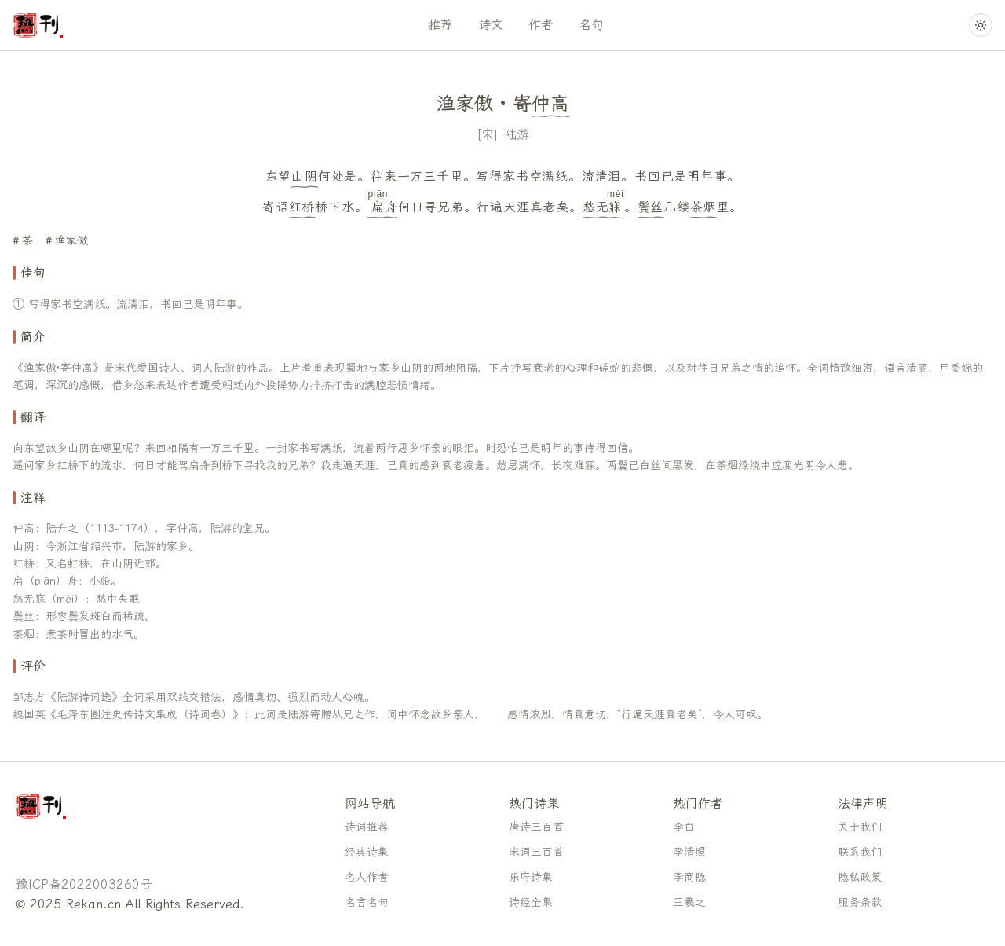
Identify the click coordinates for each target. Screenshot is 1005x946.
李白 (684, 827)
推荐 (440, 24)
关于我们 (860, 827)
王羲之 (689, 902)
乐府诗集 (531, 877)
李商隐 (689, 877)
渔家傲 (71, 241)
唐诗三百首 (536, 827)
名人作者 (367, 877)
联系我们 (860, 852)
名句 (591, 24)
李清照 (689, 852)
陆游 (516, 134)
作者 (541, 24)
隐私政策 (860, 877)
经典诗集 (367, 852)
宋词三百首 (536, 852)
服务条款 (860, 902)
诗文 (490, 24)
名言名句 (367, 902)
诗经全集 (531, 902)
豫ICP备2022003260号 (84, 884)
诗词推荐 (367, 827)
